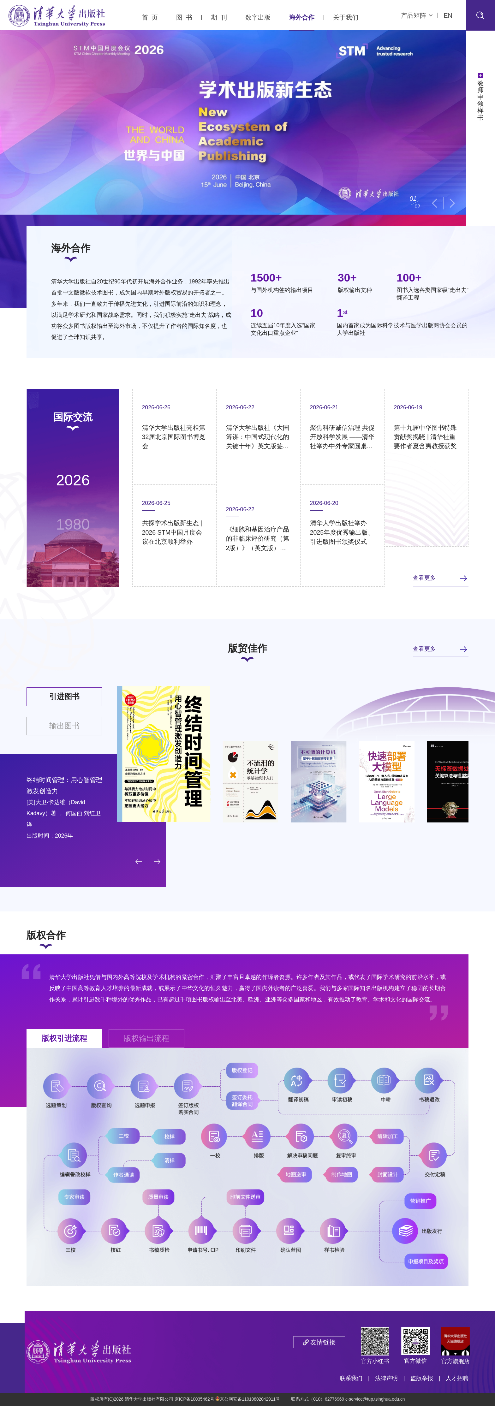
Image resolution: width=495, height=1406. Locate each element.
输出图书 (64, 726)
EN (448, 15)
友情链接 (323, 1342)
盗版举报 (421, 1378)
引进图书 (64, 696)
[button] (434, 203)
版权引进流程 (64, 1038)
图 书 (184, 17)
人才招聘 (457, 1378)
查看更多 (424, 578)
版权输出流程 (146, 1038)
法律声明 (386, 1378)
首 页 (150, 17)
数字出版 (258, 17)
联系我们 (351, 1378)
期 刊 (219, 17)
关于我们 (345, 17)
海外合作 (301, 17)
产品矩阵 (416, 15)
